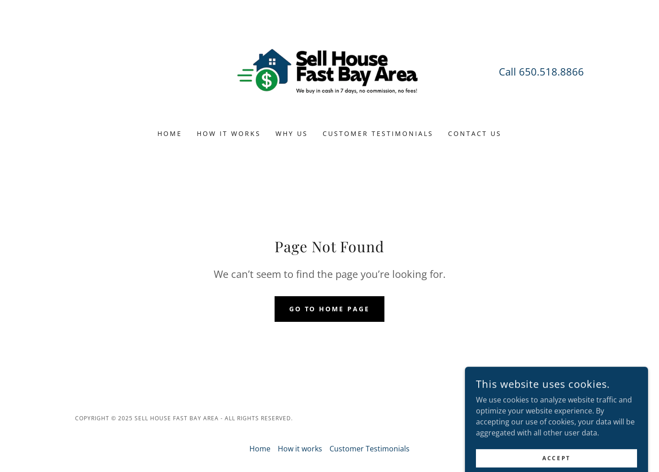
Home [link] (169, 133)
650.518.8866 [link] (551, 71)
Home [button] (259, 449)
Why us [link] (291, 133)
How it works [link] (229, 133)
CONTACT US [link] (475, 133)
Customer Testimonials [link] (378, 133)
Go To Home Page (329, 308)
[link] (330, 70)
